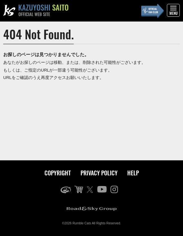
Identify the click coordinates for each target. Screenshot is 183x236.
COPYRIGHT (57, 173)
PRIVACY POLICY (99, 173)
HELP (133, 173)
